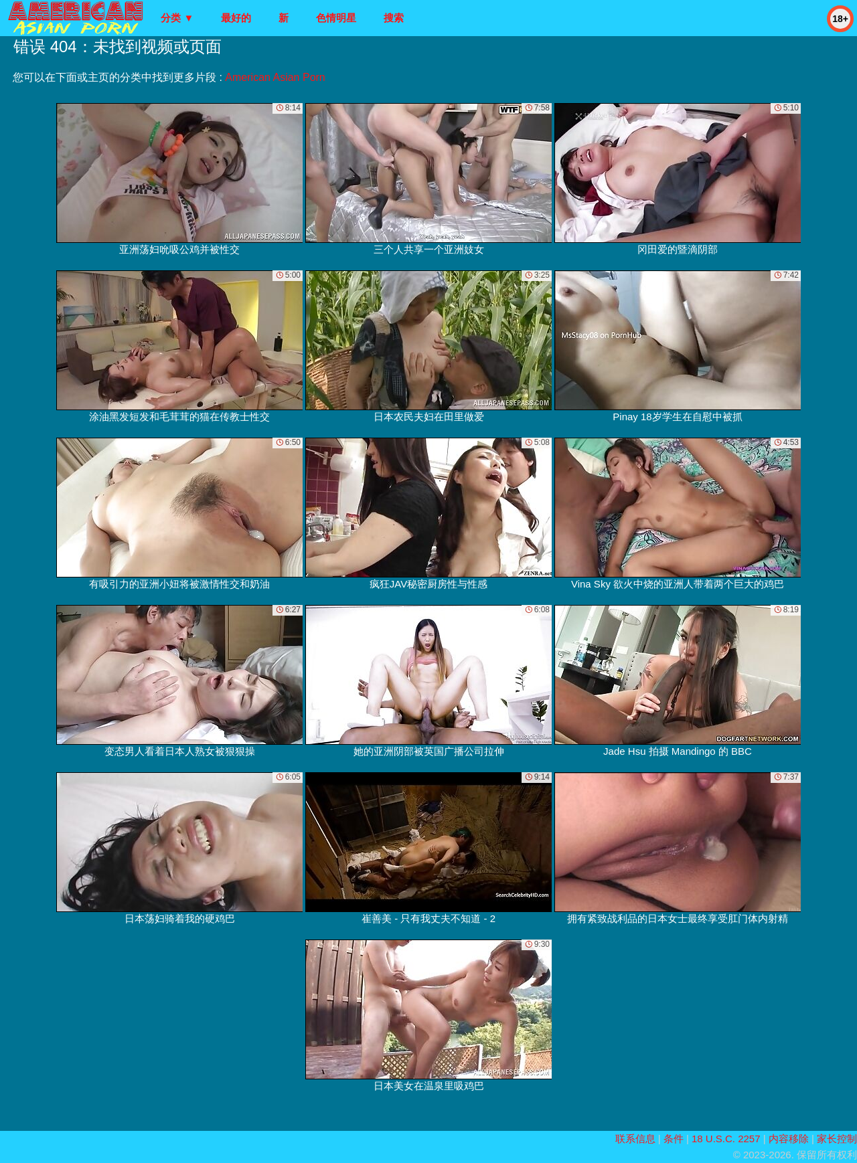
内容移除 (789, 1138)
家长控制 (837, 1138)
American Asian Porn (275, 77)
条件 (674, 1138)
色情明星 (336, 17)
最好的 (236, 17)
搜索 (394, 17)
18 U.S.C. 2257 (726, 1138)
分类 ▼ (177, 17)
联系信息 (635, 1138)
